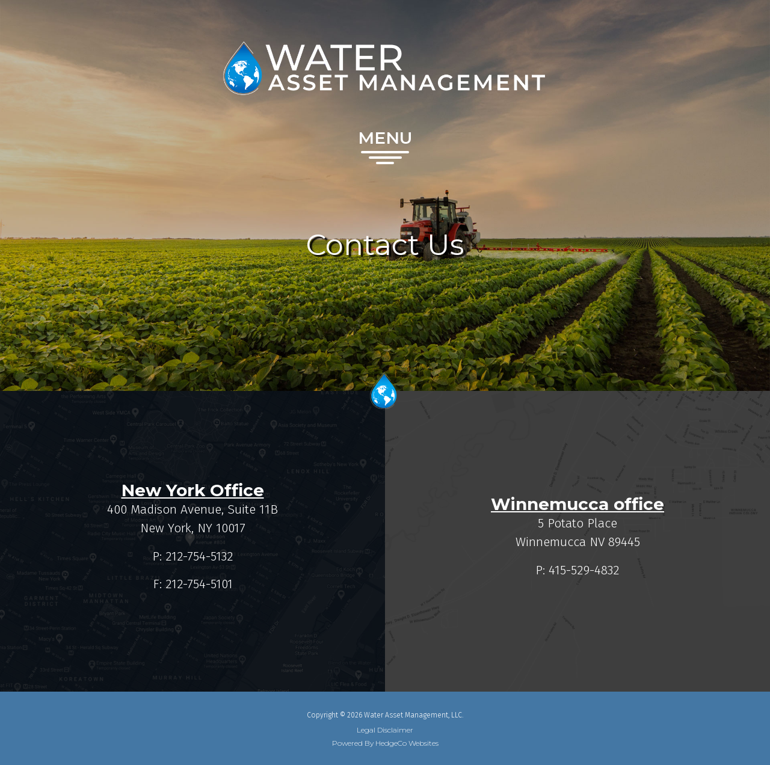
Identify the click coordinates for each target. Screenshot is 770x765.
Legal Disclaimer (385, 730)
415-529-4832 (584, 570)
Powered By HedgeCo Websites (385, 743)
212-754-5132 (199, 556)
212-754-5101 (199, 584)
